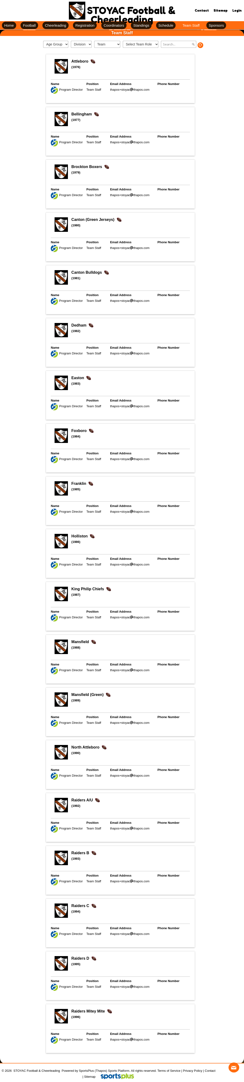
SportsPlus (86, 1070)
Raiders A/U (82, 800)
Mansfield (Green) (88, 695)
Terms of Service (168, 1070)
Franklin (79, 483)
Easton (78, 378)
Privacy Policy (192, 1070)
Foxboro (79, 431)
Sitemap (90, 1076)
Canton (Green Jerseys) (93, 220)
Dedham (79, 325)
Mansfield (80, 642)
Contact (210, 1070)
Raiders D (80, 958)
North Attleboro (86, 747)
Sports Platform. (119, 1070)
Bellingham (82, 114)
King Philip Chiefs (88, 589)
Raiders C (80, 906)
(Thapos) (101, 1070)
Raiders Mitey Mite (88, 1011)
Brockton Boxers (87, 167)
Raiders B (80, 853)
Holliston (80, 536)
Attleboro (80, 61)
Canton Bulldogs (87, 272)
